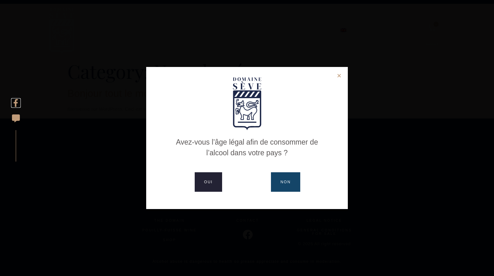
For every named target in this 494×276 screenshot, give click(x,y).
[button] (339, 75)
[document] (247, 138)
